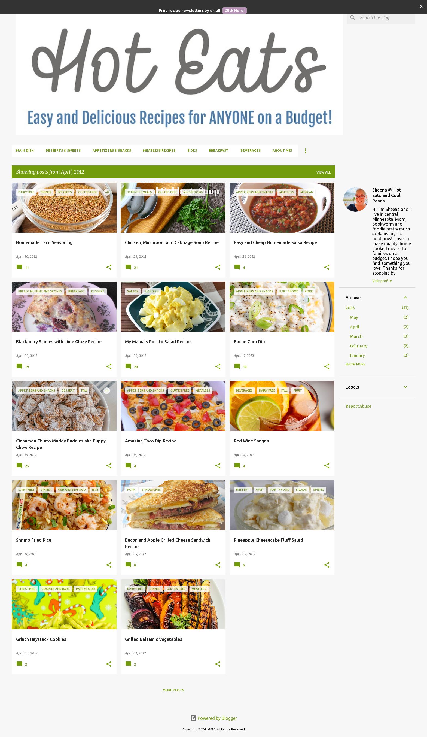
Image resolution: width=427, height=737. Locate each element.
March (356, 336)
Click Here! (235, 10)
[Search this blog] (386, 17)
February (358, 346)
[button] (109, 267)
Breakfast (218, 150)
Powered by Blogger (213, 718)
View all (323, 172)
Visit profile (382, 281)
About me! (282, 150)
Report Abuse (358, 406)
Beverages (250, 150)
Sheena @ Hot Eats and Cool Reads (386, 195)
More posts (173, 690)
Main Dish (25, 150)
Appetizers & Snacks (112, 150)
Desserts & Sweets (63, 150)
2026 (350, 307)
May (354, 317)
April (354, 326)
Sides (192, 150)
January (357, 355)
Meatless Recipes (159, 150)
